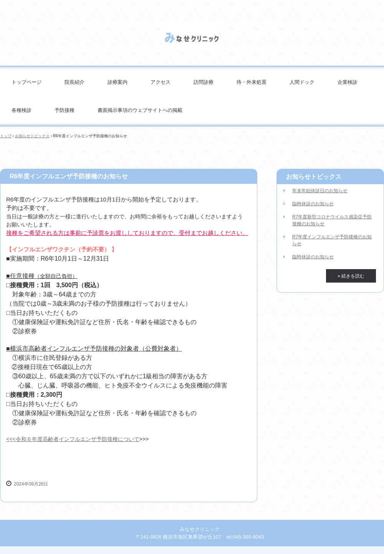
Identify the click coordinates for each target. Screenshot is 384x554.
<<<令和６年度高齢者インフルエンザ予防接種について (72, 439)
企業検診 (348, 82)
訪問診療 (204, 82)
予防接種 (64, 110)
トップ (6, 136)
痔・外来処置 (251, 82)
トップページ (26, 82)
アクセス (160, 82)
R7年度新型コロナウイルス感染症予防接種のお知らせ (332, 220)
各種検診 (21, 110)
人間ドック (302, 82)
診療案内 (117, 82)
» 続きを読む (351, 276)
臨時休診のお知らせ (313, 203)
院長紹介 (74, 82)
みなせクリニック (192, 36)
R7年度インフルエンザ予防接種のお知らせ (332, 240)
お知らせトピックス (32, 136)
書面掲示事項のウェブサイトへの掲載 (140, 110)
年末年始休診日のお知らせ (320, 190)
